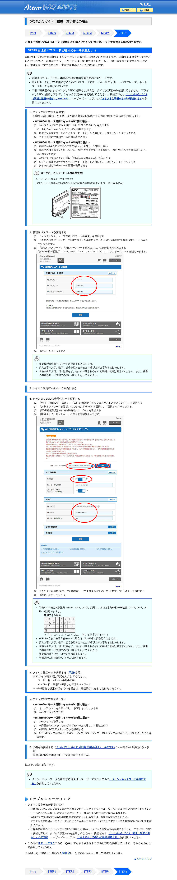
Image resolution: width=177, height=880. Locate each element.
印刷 (145, 10)
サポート (128, 10)
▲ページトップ (143, 858)
